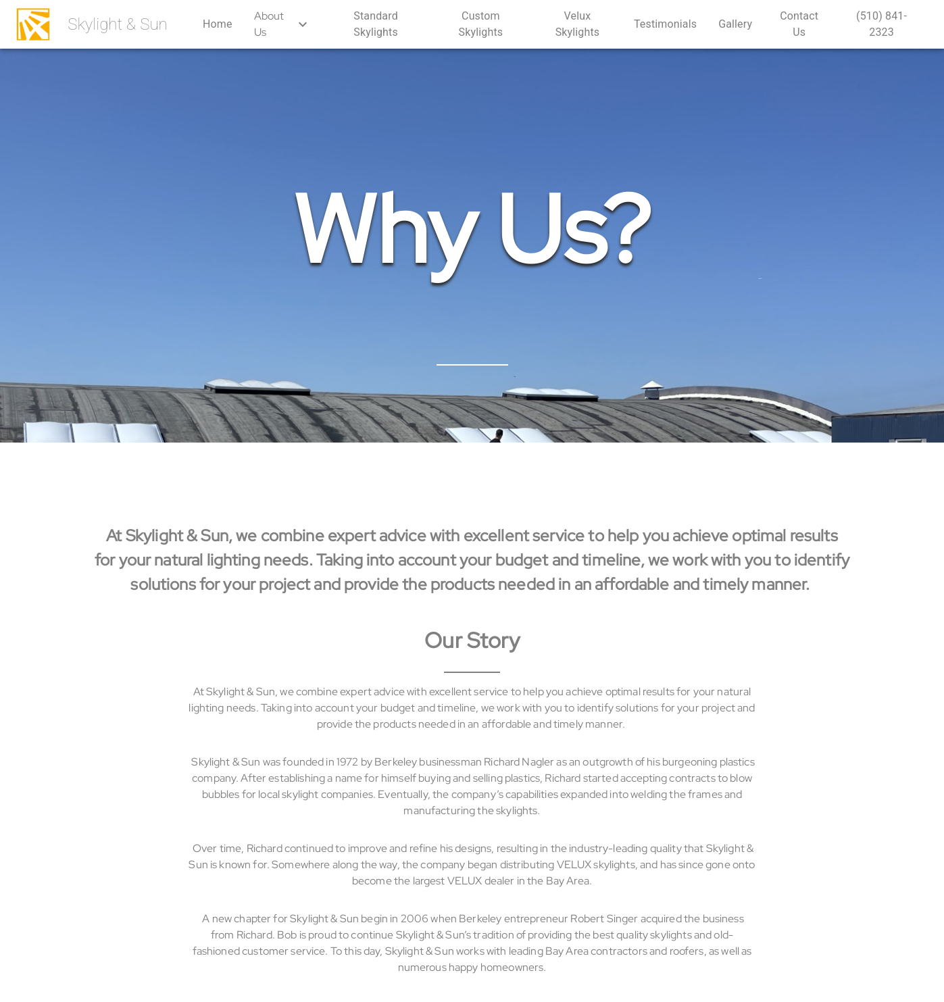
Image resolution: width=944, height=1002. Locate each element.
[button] (217, 24)
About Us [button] (282, 24)
